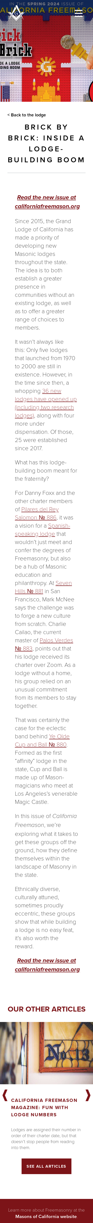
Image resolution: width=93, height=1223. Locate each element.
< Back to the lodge (26, 115)
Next (88, 1095)
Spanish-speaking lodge (42, 529)
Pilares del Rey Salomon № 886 (37, 513)
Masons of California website (46, 1216)
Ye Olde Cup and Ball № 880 (42, 740)
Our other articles (47, 1009)
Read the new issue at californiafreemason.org (47, 202)
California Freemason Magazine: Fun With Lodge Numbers (44, 1107)
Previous (4, 1095)
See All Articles (46, 1166)
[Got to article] (46, 1053)
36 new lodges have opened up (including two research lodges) (46, 402)
